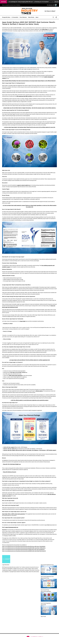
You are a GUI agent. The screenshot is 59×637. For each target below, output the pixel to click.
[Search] (53, 17)
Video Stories (31, 17)
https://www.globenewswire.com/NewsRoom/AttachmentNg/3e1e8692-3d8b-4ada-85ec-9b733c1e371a (23, 547)
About (37, 17)
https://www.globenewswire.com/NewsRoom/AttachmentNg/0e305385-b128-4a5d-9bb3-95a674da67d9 (24, 551)
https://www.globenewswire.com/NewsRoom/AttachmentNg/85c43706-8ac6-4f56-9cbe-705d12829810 (23, 546)
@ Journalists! (15, 17)
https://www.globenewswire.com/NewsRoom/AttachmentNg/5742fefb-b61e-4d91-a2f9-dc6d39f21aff (23, 549)
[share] (56, 17)
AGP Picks (3, 1)
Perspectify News (6, 17)
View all (56, 1)
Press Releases (23, 17)
